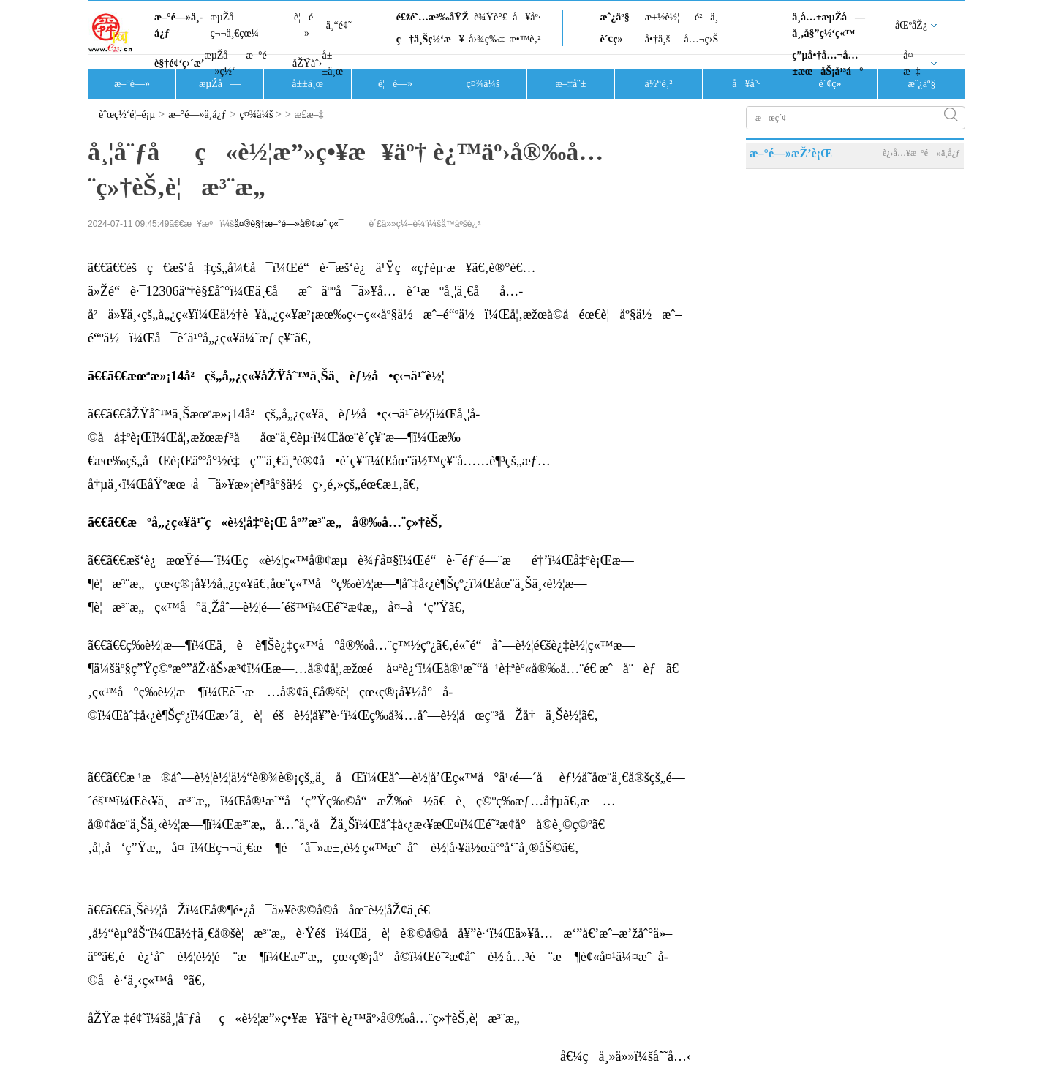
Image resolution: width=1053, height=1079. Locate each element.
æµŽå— (220, 83)
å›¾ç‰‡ (487, 39)
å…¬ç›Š (701, 39)
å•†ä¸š (657, 39)
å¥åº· (526, 17)
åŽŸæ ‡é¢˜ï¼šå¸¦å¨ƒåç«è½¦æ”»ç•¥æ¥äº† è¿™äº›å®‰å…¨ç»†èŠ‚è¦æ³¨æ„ (309, 1018)
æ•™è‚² (524, 39)
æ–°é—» (132, 83)
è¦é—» (303, 25)
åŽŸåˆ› (307, 63)
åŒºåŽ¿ (911, 25)
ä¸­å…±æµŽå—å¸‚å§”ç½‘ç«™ (828, 25)
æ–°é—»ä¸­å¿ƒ (178, 25)
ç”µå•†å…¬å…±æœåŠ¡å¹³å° (827, 63)
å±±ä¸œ (332, 63)
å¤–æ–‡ (911, 63)
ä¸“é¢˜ (339, 25)
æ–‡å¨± (571, 83)
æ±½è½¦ (662, 17)
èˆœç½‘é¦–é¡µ (127, 114)
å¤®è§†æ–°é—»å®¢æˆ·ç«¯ (288, 224)
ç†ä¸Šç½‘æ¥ (430, 39)
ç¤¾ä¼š (483, 83)
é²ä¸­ (706, 17)
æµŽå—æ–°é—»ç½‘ (235, 63)
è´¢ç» (615, 39)
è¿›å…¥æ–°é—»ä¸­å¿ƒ (921, 153)
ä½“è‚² (658, 83)
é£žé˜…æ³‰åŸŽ (432, 17)
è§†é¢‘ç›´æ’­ (179, 63)
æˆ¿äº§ (614, 17)
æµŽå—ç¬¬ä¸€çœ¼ (234, 25)
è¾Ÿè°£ (490, 17)
